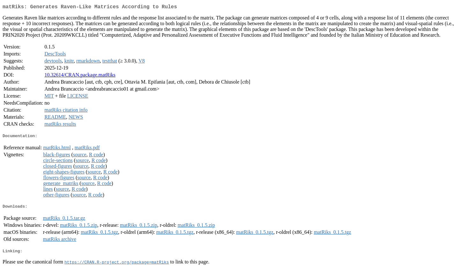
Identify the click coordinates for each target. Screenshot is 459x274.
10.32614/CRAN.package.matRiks (79, 76)
